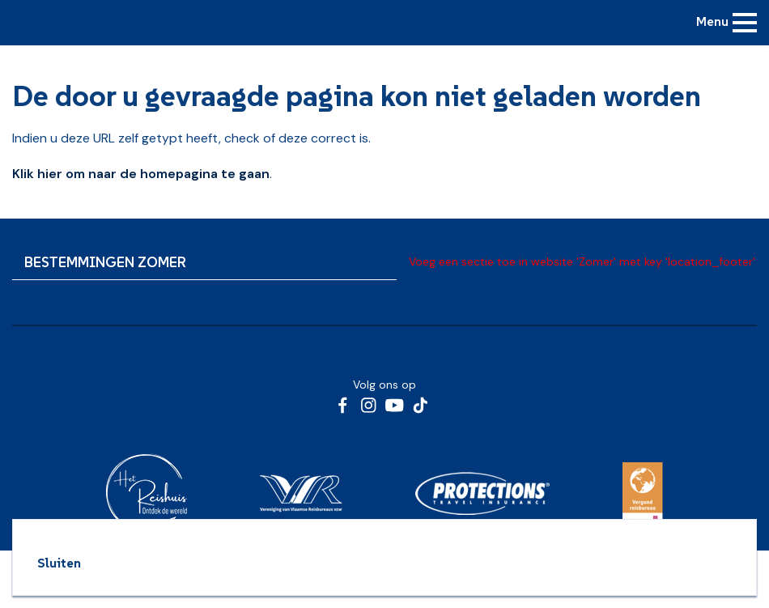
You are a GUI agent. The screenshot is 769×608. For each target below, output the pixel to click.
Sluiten (59, 563)
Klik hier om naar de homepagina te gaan (141, 173)
